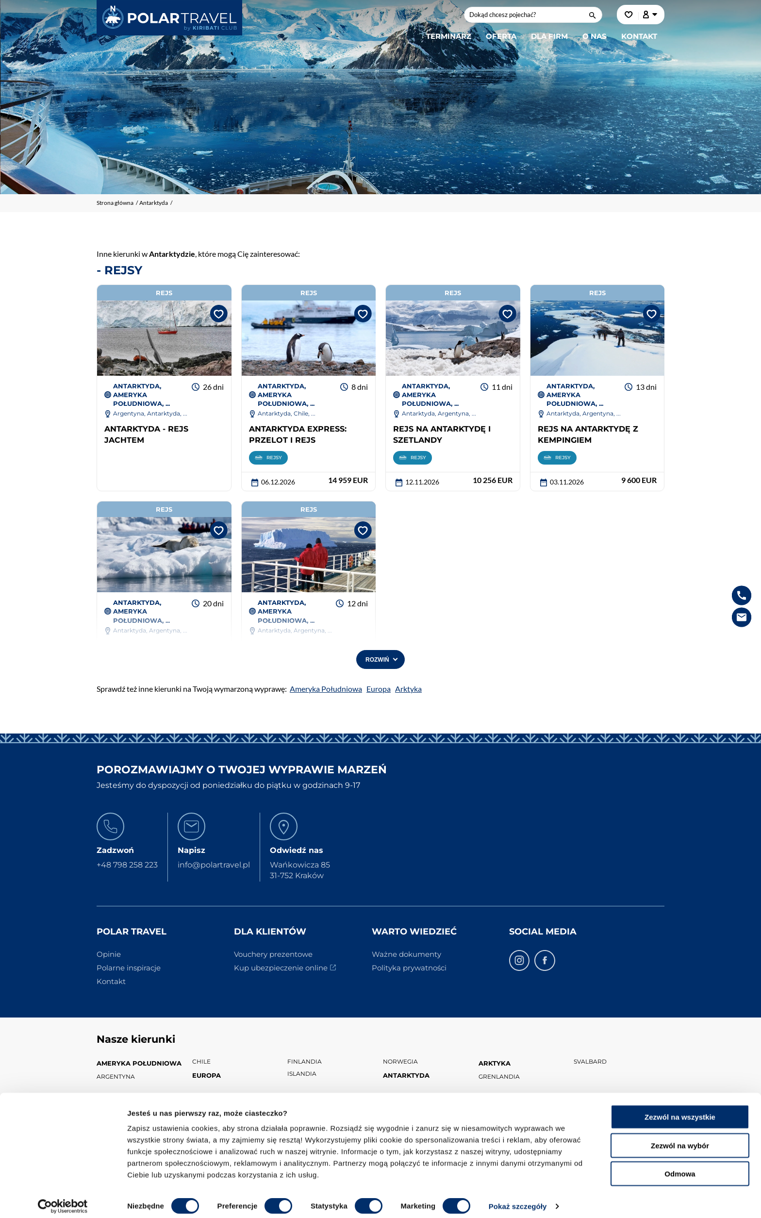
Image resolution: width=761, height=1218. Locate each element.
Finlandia (304, 1062)
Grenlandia (499, 1076)
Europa (378, 689)
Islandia (301, 1074)
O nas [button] (594, 36)
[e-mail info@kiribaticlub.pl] (741, 617)
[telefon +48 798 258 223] (741, 595)
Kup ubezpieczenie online (281, 968)
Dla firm (549, 36)
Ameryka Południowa (326, 689)
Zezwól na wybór (680, 1138)
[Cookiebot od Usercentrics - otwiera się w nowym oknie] (62, 1199)
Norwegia (400, 1062)
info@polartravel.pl (214, 865)
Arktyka (408, 689)
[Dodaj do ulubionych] (217, 313)
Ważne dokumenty (406, 954)
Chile (201, 1062)
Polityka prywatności (409, 968)
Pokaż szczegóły (518, 1199)
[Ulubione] (629, 14)
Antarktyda (406, 1076)
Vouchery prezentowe (273, 954)
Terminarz (448, 36)
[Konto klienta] (650, 14)
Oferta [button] (501, 36)
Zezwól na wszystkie (680, 1109)
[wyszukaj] (593, 14)
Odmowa (679, 1166)
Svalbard (590, 1062)
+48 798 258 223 (127, 865)
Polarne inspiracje (129, 968)
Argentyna (116, 1076)
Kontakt (639, 36)
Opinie (109, 954)
